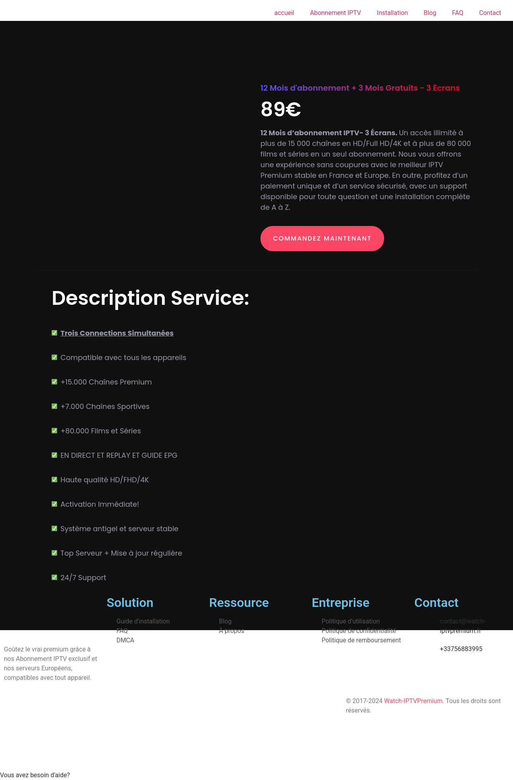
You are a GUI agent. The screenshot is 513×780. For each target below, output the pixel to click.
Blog (430, 13)
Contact (490, 13)
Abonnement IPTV (335, 13)
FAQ (457, 13)
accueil (284, 13)
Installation (392, 13)
